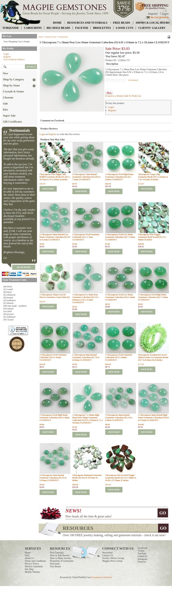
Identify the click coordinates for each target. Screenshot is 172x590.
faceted (81, 27)
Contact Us (107, 555)
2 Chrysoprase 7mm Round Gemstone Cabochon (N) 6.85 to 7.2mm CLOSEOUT (86, 177)
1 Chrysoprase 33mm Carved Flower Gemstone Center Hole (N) (55, 295)
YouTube (142, 553)
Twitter (141, 550)
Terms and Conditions (35, 561)
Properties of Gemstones (62, 561)
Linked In (142, 556)
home (57, 22)
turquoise (10, 27)
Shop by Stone (50, 37)
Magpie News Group (112, 561)
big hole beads (58, 27)
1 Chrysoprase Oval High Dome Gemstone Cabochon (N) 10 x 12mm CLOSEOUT (119, 177)
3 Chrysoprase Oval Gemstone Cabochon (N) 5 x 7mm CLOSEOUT (85, 237)
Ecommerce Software (101, 577)
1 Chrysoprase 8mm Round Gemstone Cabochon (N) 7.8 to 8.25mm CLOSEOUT (85, 357)
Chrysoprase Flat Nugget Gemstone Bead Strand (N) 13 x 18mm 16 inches (152, 237)
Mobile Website (32, 572)
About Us (29, 558)
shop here (48, 189)
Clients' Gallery (151, 27)
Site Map (29, 569)
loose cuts (124, 27)
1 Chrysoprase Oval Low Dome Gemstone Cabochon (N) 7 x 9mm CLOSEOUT (120, 237)
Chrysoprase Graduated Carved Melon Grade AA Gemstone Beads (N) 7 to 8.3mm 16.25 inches (153, 357)
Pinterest (142, 562)
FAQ (27, 555)
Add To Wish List (132, 96)
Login (165, 13)
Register (153, 13)
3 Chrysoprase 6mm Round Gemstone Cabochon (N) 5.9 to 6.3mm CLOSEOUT (118, 417)
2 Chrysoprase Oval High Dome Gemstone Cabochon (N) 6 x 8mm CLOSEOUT (54, 417)
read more (24, 267)
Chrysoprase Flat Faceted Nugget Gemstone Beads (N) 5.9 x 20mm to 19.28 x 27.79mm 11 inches (120, 478)
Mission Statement (34, 566)
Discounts (55, 563)
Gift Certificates (12, 121)
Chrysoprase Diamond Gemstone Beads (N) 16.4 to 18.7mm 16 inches (87, 478)
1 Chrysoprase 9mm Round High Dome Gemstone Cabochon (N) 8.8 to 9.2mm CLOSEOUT (153, 417)
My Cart (154, 17)
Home (41, 37)
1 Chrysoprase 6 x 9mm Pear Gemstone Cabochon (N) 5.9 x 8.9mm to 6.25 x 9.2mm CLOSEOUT (85, 298)
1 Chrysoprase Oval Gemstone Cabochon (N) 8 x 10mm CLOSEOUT (118, 357)
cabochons (33, 27)
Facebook (142, 548)
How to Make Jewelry (60, 558)
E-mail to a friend (113, 96)
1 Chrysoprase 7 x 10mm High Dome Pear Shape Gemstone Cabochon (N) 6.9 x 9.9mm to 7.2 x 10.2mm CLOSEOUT (87, 419)
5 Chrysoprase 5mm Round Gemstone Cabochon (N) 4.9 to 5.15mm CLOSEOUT (53, 478)
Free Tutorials (56, 552)
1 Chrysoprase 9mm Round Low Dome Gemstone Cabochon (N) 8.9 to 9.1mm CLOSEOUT (55, 237)
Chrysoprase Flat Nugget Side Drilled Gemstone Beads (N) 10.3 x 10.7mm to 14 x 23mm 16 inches (55, 177)
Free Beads (55, 566)
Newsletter (107, 552)
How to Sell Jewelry (60, 555)
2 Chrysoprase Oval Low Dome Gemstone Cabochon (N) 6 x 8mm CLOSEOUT (120, 297)
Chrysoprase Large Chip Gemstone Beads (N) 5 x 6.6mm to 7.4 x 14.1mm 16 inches (153, 177)
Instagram (142, 559)
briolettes (102, 27)
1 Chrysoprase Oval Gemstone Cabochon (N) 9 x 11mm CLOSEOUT (53, 357)
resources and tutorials (87, 22)
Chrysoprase (63, 37)
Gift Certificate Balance (14, 59)
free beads (121, 22)
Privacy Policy (32, 563)
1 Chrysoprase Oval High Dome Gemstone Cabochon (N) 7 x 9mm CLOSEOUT (153, 297)
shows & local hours (153, 22)
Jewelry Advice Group (113, 558)
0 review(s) (133, 80)
